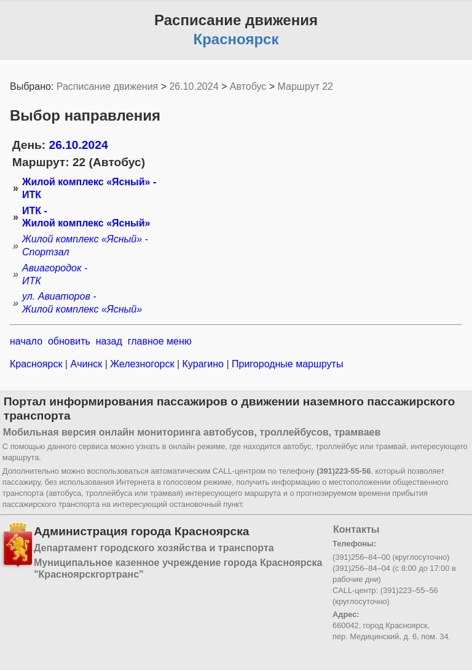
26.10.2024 (193, 86)
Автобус (248, 86)
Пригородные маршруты (286, 364)
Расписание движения (107, 86)
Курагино (202, 364)
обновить (69, 341)
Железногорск (142, 364)
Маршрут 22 (305, 86)
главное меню (160, 341)
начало (26, 341)
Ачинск (86, 364)
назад (109, 341)
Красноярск (37, 364)
